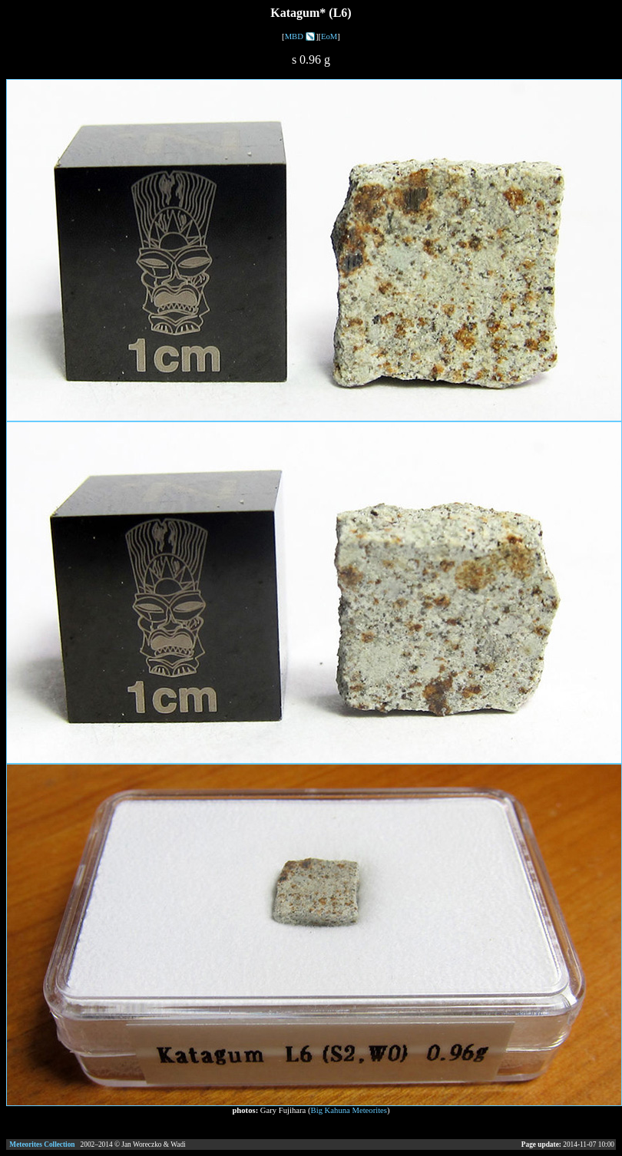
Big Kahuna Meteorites (349, 1110)
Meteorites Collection (41, 1144)
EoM (329, 36)
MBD (294, 36)
